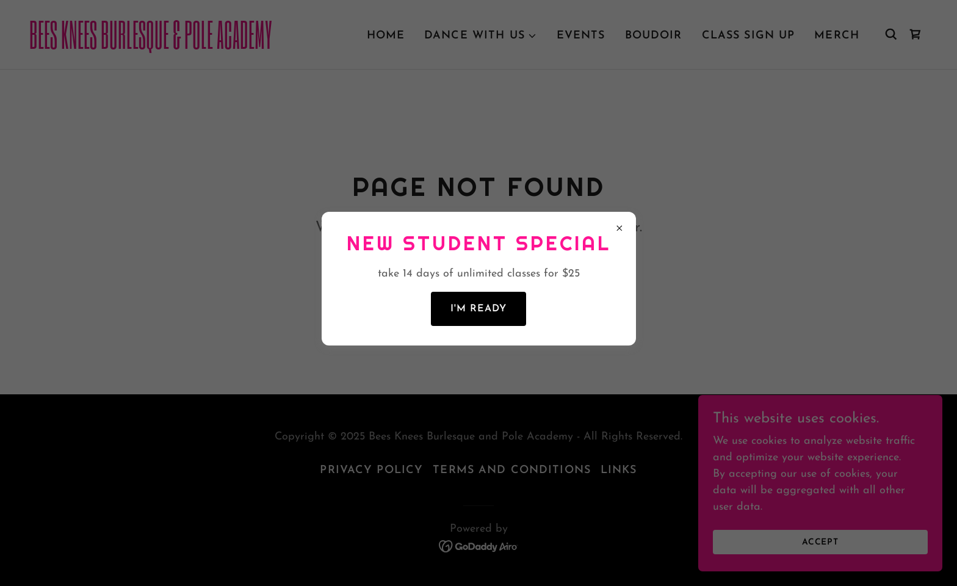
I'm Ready (478, 309)
